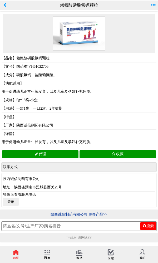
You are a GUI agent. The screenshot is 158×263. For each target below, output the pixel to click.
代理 (40, 154)
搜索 (148, 226)
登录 (10, 202)
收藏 (118, 154)
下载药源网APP (79, 238)
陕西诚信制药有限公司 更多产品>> (79, 214)
